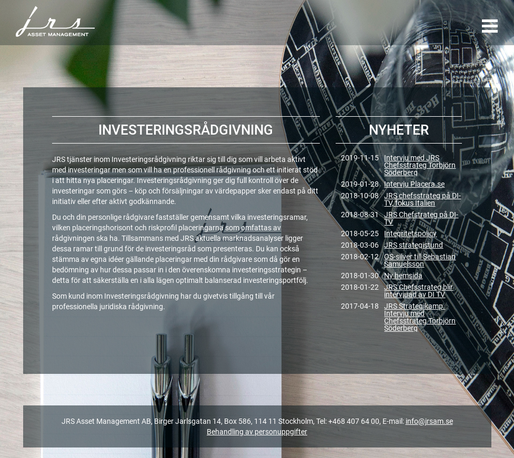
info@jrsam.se (429, 421)
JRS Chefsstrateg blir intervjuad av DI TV (418, 290)
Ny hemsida (403, 275)
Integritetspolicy (410, 233)
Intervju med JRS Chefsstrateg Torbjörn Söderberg (420, 165)
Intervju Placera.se (414, 184)
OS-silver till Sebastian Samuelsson (420, 260)
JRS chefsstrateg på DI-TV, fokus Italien (422, 199)
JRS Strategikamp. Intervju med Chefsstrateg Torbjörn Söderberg (420, 317)
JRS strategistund (413, 245)
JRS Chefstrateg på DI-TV (421, 218)
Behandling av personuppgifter (257, 432)
